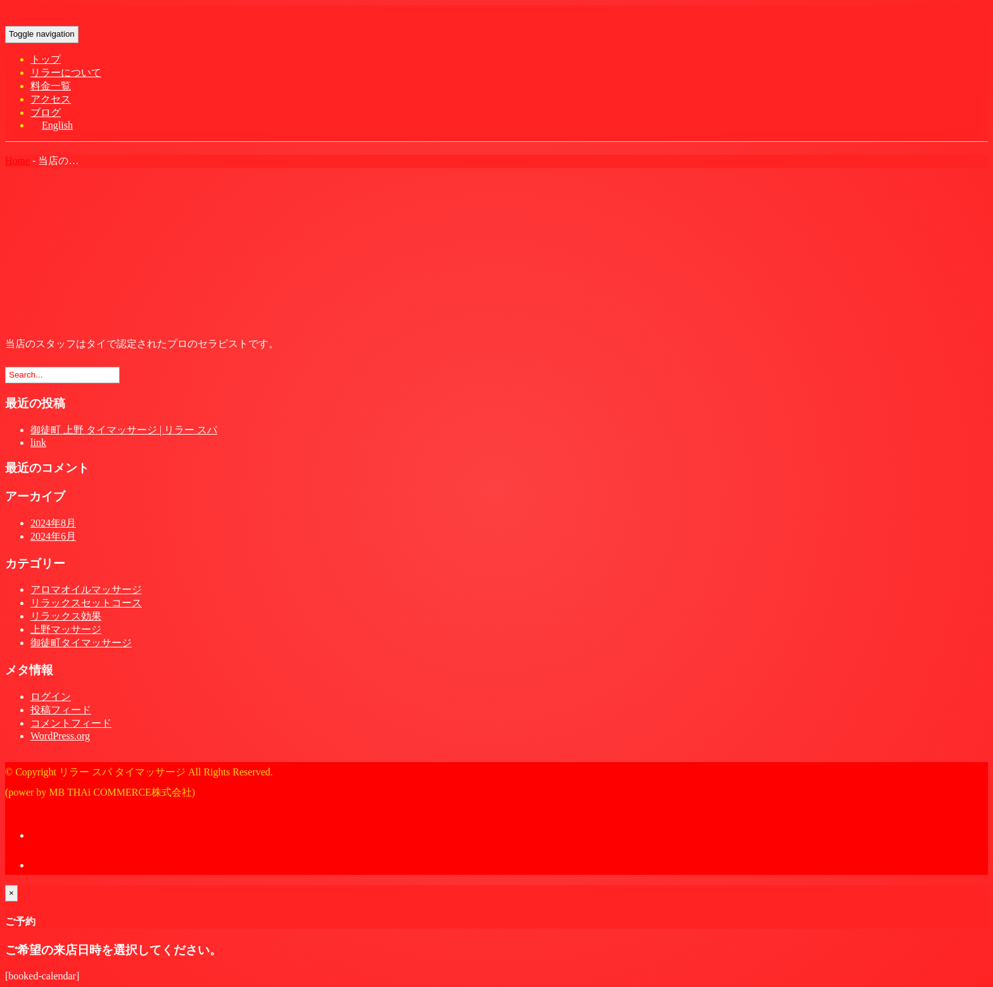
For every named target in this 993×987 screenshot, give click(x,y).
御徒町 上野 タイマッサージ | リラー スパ (123, 429)
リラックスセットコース (86, 602)
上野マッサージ (65, 629)
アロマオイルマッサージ (86, 589)
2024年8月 (53, 523)
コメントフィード (70, 723)
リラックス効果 (65, 616)
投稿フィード (60, 709)
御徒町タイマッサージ (81, 642)
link (38, 442)
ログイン (50, 696)
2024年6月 (53, 536)
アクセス (50, 99)
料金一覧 (50, 85)
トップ (45, 59)
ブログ (45, 112)
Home (17, 160)
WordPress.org (60, 735)
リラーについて (65, 72)
